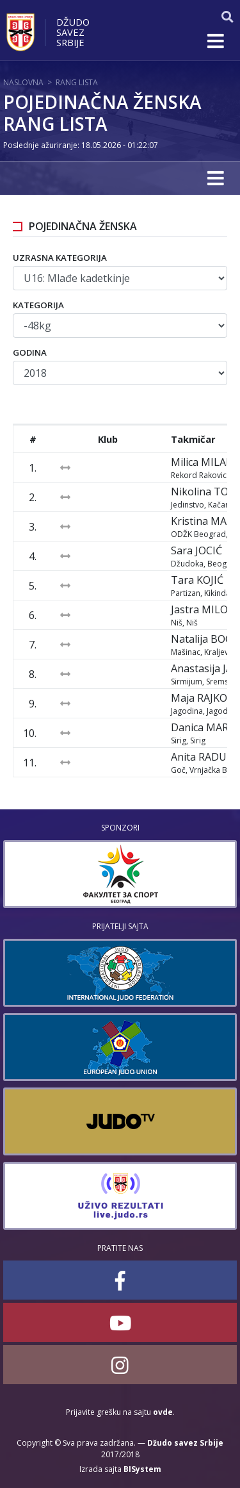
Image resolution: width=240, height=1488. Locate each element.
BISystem (142, 1469)
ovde (163, 1412)
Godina (30, 352)
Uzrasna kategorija (60, 257)
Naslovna (23, 82)
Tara (197, 580)
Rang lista (77, 82)
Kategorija (38, 305)
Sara (196, 550)
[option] (120, 874)
